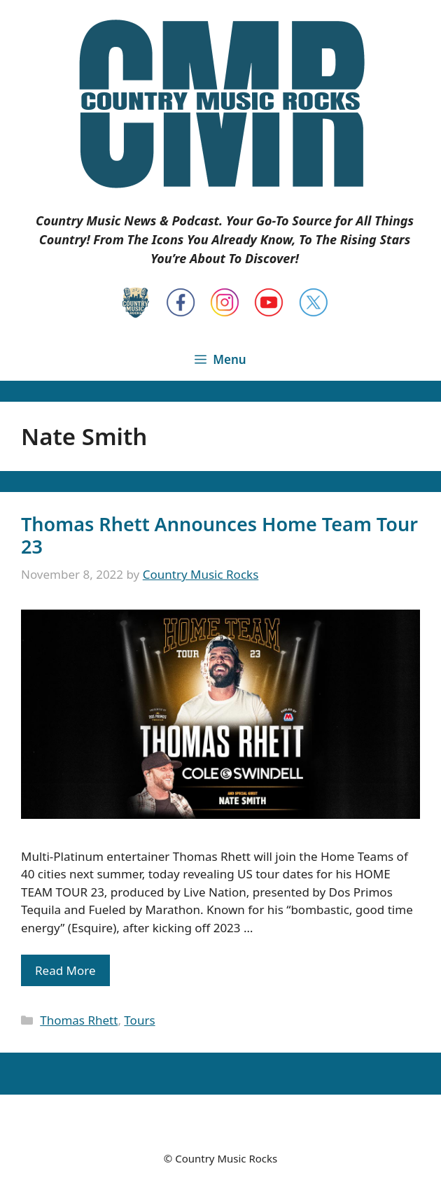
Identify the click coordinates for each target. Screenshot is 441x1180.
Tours (139, 1020)
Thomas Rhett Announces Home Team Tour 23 (219, 535)
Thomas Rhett (79, 1020)
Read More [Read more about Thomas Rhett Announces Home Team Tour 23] (65, 970)
